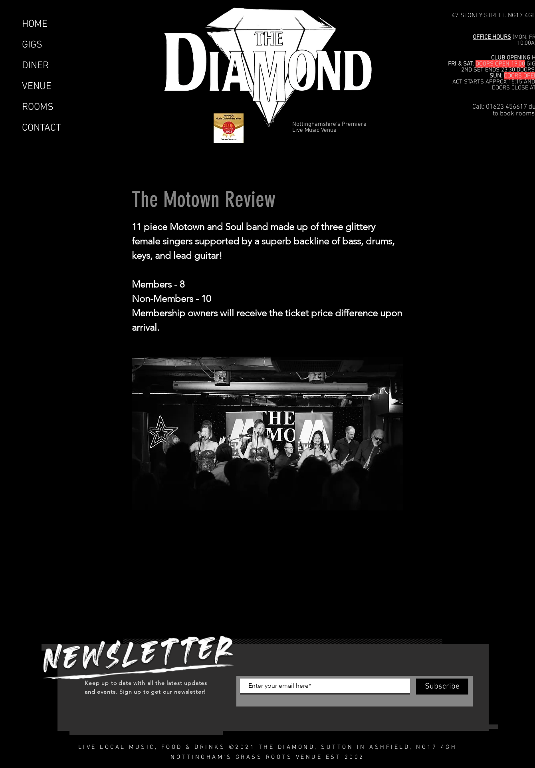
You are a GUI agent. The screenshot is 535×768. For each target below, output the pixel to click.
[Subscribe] (442, 687)
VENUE (37, 87)
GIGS (32, 45)
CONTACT (41, 128)
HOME (35, 24)
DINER (35, 66)
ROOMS (38, 107)
